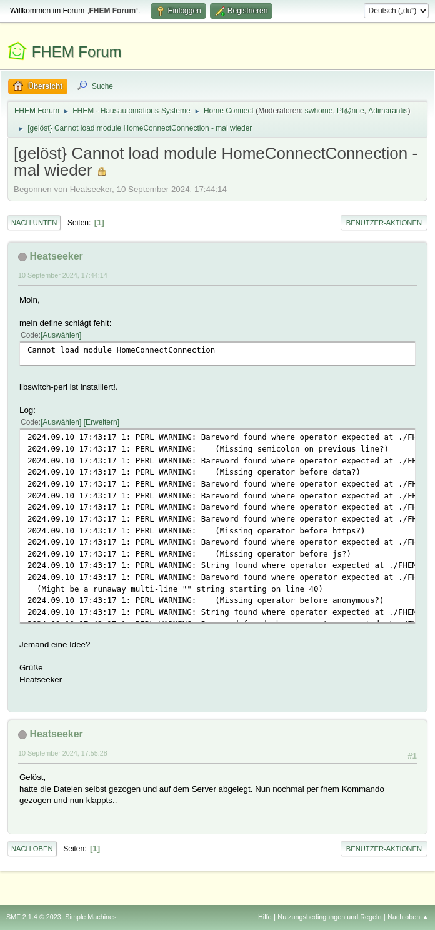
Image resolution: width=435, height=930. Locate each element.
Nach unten (34, 222)
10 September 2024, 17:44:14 (63, 275)
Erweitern (102, 422)
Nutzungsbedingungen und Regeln (329, 917)
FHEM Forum (77, 51)
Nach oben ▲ (408, 917)
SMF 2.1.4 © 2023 (33, 917)
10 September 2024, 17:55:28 (63, 753)
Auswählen (60, 335)
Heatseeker (55, 256)
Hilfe (265, 917)
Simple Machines (90, 917)
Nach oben (32, 848)
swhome (319, 110)
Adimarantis (388, 110)
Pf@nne (350, 110)
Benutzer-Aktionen (384, 222)
